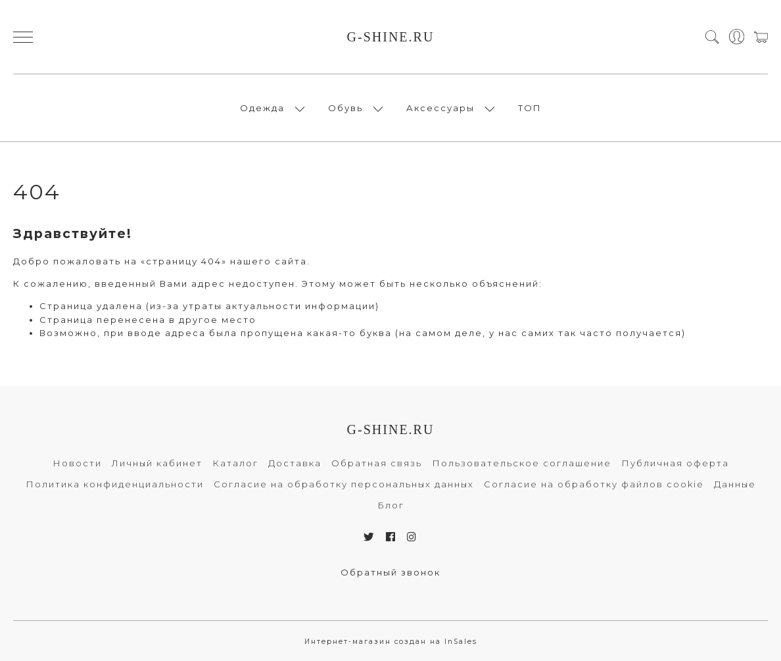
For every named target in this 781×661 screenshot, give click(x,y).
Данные (735, 484)
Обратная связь (376, 463)
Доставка (294, 463)
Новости (77, 463)
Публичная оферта (675, 463)
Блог (390, 505)
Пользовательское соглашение (521, 463)
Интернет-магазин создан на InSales (390, 641)
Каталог (235, 463)
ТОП (530, 108)
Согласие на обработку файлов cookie (594, 484)
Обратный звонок (390, 572)
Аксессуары (440, 108)
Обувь (345, 108)
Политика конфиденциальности (115, 484)
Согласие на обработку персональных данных (344, 484)
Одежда (262, 108)
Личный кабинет (157, 463)
